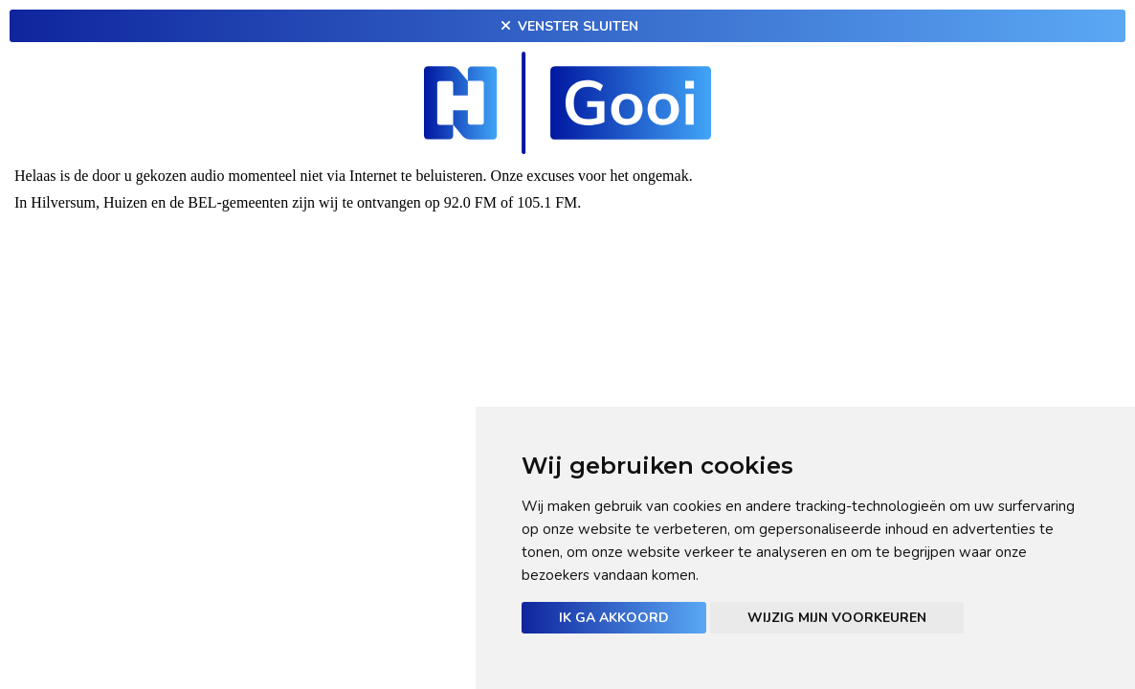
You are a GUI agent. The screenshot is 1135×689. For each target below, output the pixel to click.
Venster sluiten (567, 26)
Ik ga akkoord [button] (614, 618)
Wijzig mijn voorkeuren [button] (836, 618)
